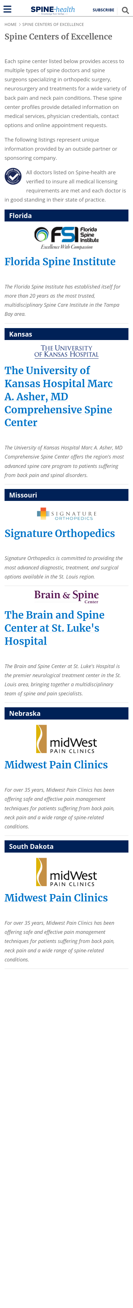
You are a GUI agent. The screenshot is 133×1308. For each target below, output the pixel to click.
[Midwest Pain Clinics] (56, 765)
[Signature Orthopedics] (60, 533)
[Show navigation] (7, 9)
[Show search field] (125, 10)
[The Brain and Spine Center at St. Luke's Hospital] (55, 628)
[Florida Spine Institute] (60, 262)
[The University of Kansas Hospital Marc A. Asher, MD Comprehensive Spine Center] (59, 396)
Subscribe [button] (103, 10)
